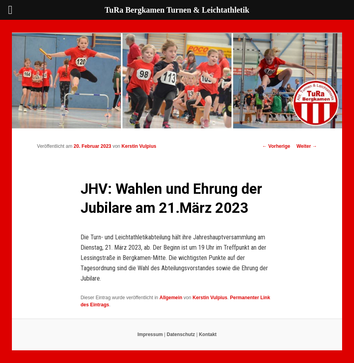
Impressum (150, 334)
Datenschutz (181, 334)
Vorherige (276, 146)
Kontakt (208, 334)
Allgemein (170, 297)
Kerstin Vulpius (139, 146)
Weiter (307, 146)
